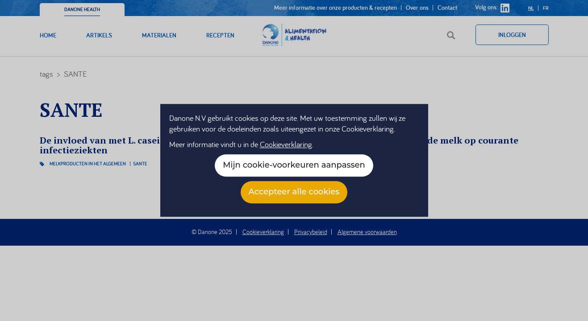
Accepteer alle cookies (294, 192)
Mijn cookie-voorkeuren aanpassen (294, 165)
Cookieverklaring (286, 145)
